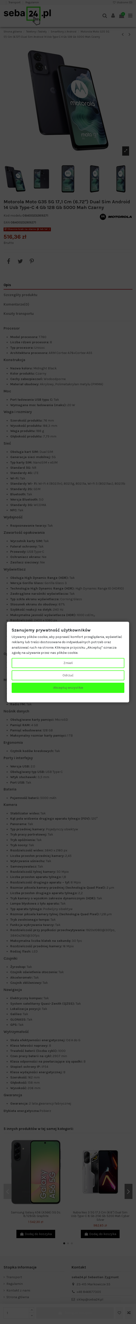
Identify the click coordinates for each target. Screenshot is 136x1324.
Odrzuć (68, 675)
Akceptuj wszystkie (68, 688)
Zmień (68, 663)
